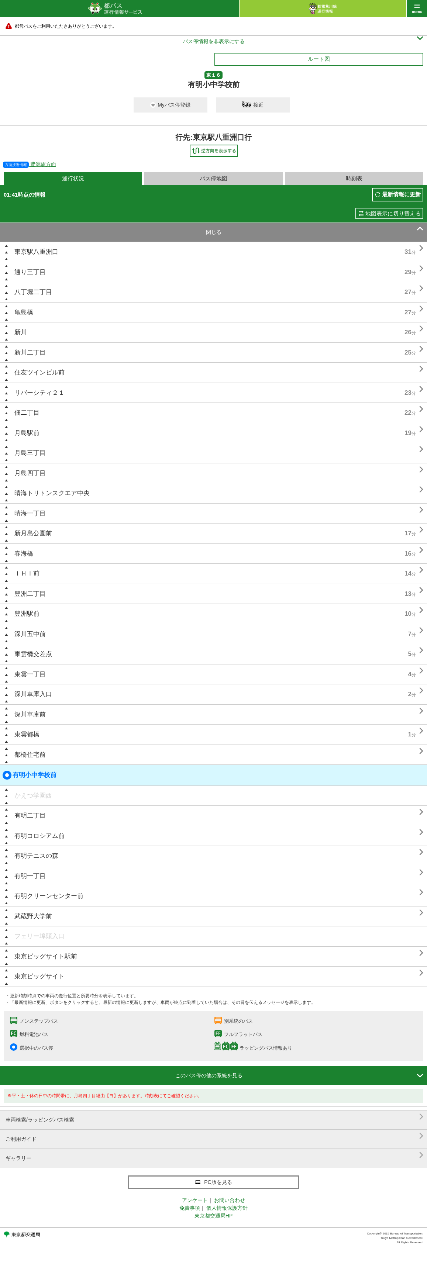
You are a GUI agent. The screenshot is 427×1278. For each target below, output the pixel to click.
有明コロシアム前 (39, 835)
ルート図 (319, 59)
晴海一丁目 (30, 513)
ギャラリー (214, 1155)
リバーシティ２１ (39, 392)
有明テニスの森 (36, 855)
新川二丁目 (30, 352)
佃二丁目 (26, 412)
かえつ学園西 (33, 795)
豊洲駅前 (26, 613)
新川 (20, 332)
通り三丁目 (30, 272)
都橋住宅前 (30, 754)
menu (417, 8)
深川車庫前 (30, 714)
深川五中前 (30, 634)
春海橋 (23, 553)
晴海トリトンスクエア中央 (52, 493)
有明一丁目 (30, 876)
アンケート (195, 1200)
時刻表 (354, 178)
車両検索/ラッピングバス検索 (214, 1117)
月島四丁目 (30, 473)
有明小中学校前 (29, 775)
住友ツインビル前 (39, 372)
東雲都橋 (26, 734)
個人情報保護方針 (227, 1208)
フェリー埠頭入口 (39, 936)
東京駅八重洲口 (36, 251)
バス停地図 (213, 178)
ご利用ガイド (214, 1136)
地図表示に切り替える (393, 213)
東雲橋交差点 (33, 653)
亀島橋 (23, 312)
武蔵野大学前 (33, 916)
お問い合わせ (229, 1200)
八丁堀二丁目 (33, 292)
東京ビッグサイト (39, 976)
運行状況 (73, 178)
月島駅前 (26, 432)
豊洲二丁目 (30, 593)
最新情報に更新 (401, 194)
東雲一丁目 (30, 674)
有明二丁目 (30, 815)
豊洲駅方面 (29, 164)
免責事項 (189, 1208)
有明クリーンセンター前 (48, 895)
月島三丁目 (30, 452)
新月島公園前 (33, 533)
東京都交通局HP (213, 1216)
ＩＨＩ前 (26, 573)
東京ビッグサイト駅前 (45, 956)
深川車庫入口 (33, 694)
